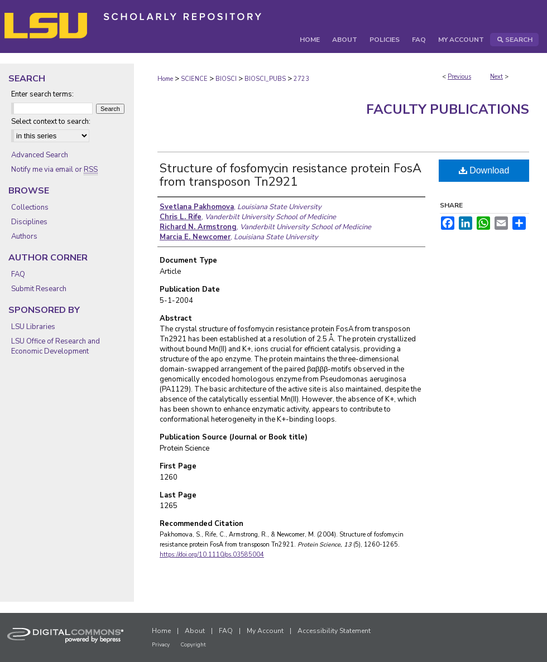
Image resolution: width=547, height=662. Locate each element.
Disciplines (29, 222)
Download (484, 170)
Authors (24, 236)
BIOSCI (226, 79)
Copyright (193, 645)
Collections (30, 207)
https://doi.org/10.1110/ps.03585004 (212, 554)
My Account (265, 630)
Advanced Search (39, 155)
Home (165, 79)
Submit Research (38, 289)
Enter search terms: (42, 94)
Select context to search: (50, 122)
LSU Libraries (33, 327)
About (195, 630)
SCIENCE (194, 79)
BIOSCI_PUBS (265, 79)
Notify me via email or (54, 170)
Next (496, 77)
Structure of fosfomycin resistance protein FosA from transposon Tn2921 (290, 175)
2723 (301, 79)
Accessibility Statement (334, 630)
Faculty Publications (447, 109)
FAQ (18, 274)
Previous (459, 77)
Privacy (161, 645)
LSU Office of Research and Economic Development (55, 346)
